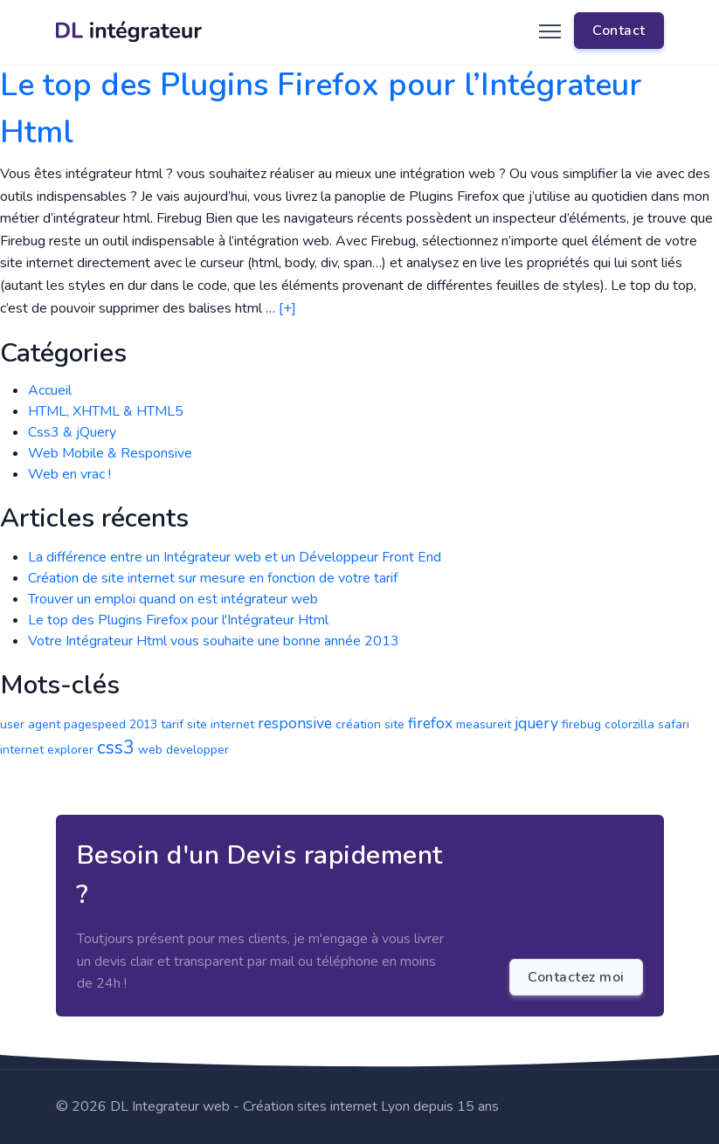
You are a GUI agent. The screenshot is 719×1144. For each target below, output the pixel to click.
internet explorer (46, 749)
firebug (581, 724)
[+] (287, 308)
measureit (483, 724)
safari (673, 724)
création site (369, 724)
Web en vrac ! (69, 474)
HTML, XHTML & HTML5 (105, 411)
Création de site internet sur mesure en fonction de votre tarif (213, 578)
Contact (619, 30)
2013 (143, 724)
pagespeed (95, 724)
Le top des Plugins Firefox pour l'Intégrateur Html (178, 620)
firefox (430, 723)
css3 (116, 747)
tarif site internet (207, 724)
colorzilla (629, 724)
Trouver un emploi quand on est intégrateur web (173, 599)
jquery (536, 723)
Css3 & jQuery (72, 432)
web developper (183, 749)
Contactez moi (576, 977)
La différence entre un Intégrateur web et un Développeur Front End (234, 557)
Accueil (50, 390)
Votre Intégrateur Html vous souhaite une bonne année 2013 (213, 641)
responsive (295, 723)
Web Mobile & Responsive (110, 453)
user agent (30, 724)
